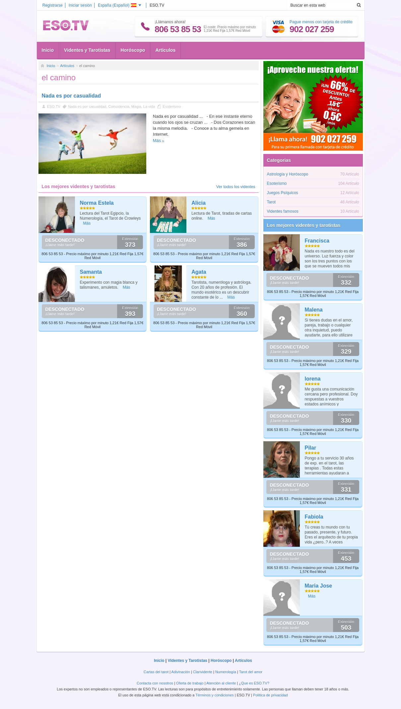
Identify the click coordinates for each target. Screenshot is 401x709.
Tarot (271, 202)
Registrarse (52, 5)
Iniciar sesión (80, 5)
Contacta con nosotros (155, 683)
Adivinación (180, 672)
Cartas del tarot (156, 672)
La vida (149, 106)
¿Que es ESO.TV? (254, 683)
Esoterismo (172, 106)
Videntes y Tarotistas (87, 50)
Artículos (166, 50)
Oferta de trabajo (190, 683)
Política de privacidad (270, 695)
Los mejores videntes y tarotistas (304, 225)
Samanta (91, 272)
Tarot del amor (250, 672)
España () (117, 5)
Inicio (48, 50)
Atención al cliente (221, 683)
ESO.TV (53, 106)
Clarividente (202, 672)
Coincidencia (118, 106)
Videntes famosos (283, 211)
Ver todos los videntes (235, 186)
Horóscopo (133, 50)
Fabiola (314, 517)
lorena (313, 379)
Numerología (225, 672)
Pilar (310, 448)
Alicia (198, 203)
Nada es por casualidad (71, 96)
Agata (198, 272)
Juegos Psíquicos (282, 192)
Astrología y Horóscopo (287, 174)
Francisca (317, 241)
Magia (136, 106)
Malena (314, 310)
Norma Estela (97, 203)
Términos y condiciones (214, 695)
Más (157, 140)
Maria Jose (318, 586)
